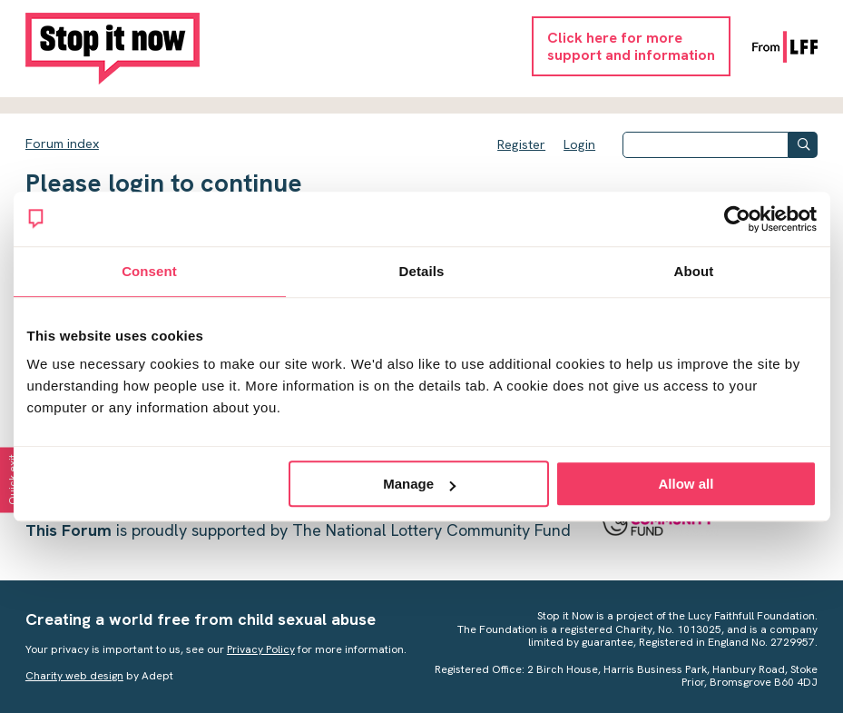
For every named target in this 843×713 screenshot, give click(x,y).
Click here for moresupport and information (631, 46)
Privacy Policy (261, 649)
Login (579, 144)
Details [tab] (422, 271)
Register (521, 144)
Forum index (62, 143)
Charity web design (74, 675)
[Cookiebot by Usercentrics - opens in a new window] (737, 219)
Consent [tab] (149, 271)
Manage (419, 483)
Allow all (686, 483)
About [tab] (694, 271)
